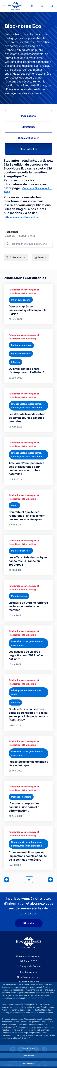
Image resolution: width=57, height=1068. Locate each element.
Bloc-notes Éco (29, 149)
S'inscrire (28, 923)
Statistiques (29, 126)
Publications (28, 115)
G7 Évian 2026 (28, 961)
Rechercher (11, 231)
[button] (16, 257)
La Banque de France (28, 966)
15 (30, 879)
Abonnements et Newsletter (21, 217)
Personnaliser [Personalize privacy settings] (28, 1063)
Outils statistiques (28, 137)
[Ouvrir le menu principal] (4, 6)
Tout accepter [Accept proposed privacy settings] (28, 1048)
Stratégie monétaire (28, 977)
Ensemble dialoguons (28, 956)
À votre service (28, 972)
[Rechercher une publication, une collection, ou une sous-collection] (28, 244)
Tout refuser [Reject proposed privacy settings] (28, 1055)
